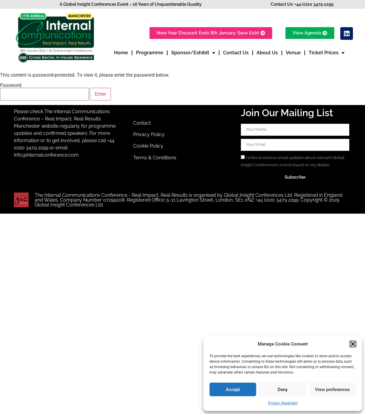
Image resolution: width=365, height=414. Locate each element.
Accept (233, 389)
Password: (44, 91)
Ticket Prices (327, 52)
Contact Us (236, 53)
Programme (149, 53)
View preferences (332, 389)
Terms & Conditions (154, 158)
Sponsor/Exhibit (193, 52)
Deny (283, 389)
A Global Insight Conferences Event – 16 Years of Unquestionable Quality (131, 4)
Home (121, 53)
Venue (293, 53)
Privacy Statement (283, 403)
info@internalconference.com (46, 155)
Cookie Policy (148, 146)
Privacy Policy (149, 134)
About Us (267, 53)
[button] (353, 344)
